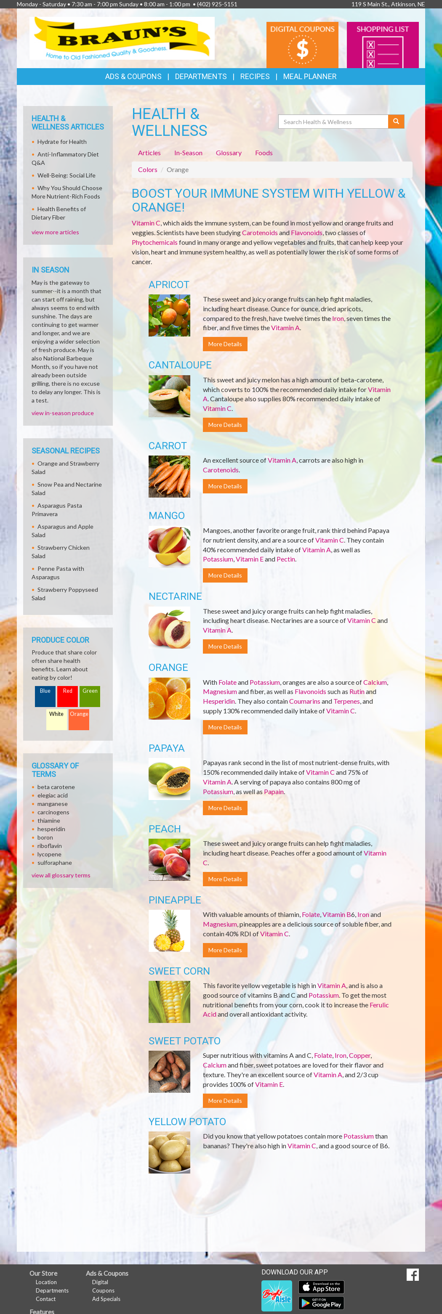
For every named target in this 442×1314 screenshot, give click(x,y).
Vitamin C (146, 223)
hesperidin (51, 828)
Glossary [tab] (229, 152)
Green (90, 691)
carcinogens (53, 812)
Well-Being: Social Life (66, 175)
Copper (359, 1055)
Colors (147, 169)
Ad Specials (106, 1298)
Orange (79, 714)
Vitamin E (250, 559)
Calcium (375, 682)
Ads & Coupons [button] (133, 76)
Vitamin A (285, 327)
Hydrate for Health (62, 141)
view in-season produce (63, 412)
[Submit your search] (396, 121)
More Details (225, 343)
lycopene (49, 854)
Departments (52, 1290)
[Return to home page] (122, 37)
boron (45, 837)
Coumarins (304, 701)
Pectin (286, 559)
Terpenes (346, 701)
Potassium (218, 559)
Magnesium (220, 691)
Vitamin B (336, 914)
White (56, 714)
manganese (52, 803)
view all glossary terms (61, 875)
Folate (227, 682)
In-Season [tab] (188, 152)
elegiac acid (52, 795)
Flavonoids (306, 232)
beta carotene (56, 786)
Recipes (255, 76)
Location (46, 1282)
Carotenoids (260, 232)
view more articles (55, 232)
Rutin (357, 691)
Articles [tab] (149, 152)
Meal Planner (310, 76)
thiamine (48, 820)
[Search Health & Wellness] (333, 121)
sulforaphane (54, 862)
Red (67, 691)
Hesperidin (219, 701)
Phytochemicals (155, 242)
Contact (46, 1298)
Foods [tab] (264, 152)
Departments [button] (201, 76)
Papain (274, 791)
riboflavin (49, 845)
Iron (338, 318)
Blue (45, 691)
